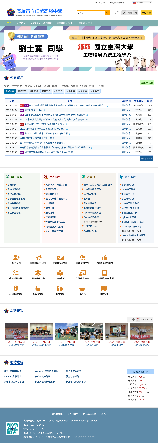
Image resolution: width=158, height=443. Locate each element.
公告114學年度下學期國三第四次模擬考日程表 (44, 128)
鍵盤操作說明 (147, 82)
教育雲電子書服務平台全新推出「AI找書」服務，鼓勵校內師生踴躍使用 (56, 147)
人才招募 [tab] (70, 91)
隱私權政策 (57, 413)
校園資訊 (47, 23)
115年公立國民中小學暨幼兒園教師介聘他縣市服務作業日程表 (54, 114)
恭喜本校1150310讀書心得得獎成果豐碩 (43, 124)
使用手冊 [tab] (94, 91)
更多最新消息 (146, 158)
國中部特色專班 (84, 23)
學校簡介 (20, 23)
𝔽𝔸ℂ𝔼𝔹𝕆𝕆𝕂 (99, 2)
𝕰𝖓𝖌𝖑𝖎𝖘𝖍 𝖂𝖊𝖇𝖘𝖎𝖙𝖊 (117, 2)
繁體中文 (138, 2)
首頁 (9, 23)
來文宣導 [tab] (82, 91)
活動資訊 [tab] (34, 91)
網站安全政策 (89, 413)
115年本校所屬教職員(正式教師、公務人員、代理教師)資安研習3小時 (54, 119)
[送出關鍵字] (107, 12)
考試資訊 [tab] (58, 91)
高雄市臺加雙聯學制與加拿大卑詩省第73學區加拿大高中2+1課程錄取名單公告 (64, 105)
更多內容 (144, 319)
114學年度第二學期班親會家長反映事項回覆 (43, 142)
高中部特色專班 (64, 23)
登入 (103, 413)
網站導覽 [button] (146, 12)
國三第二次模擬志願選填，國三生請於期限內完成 (46, 152)
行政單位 (34, 23)
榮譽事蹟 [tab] (22, 91)
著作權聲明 (72, 413)
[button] (3, 48)
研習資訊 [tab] (46, 91)
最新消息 (126, 105)
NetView (91, 436)
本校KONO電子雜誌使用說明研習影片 (38, 138)
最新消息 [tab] (9, 91)
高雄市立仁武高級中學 (58, 436)
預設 (130, 12)
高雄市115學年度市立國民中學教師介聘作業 (45, 133)
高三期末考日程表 (32, 110)
